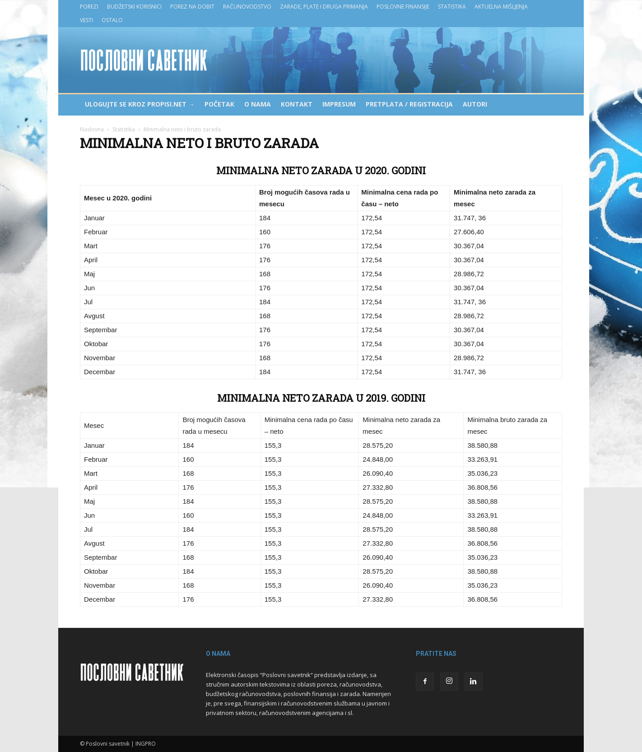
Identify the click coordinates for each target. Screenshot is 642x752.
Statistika (452, 6)
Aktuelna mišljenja (501, 6)
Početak (219, 104)
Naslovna (92, 129)
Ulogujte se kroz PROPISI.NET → (140, 104)
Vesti (86, 20)
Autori (475, 104)
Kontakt (296, 104)
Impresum (339, 104)
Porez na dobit (192, 6)
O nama (257, 104)
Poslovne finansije (403, 6)
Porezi (89, 6)
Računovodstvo (247, 6)
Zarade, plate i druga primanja (324, 6)
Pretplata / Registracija (409, 104)
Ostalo (112, 20)
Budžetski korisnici (134, 6)
